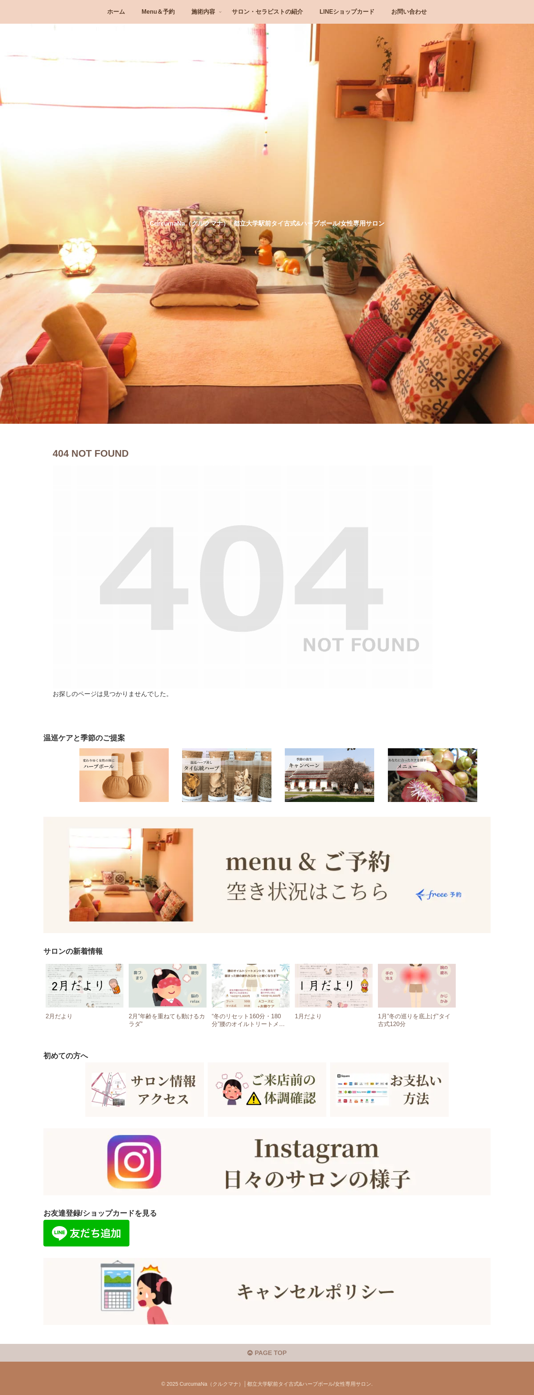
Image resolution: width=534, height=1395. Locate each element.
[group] (84, 998)
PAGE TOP (267, 1352)
